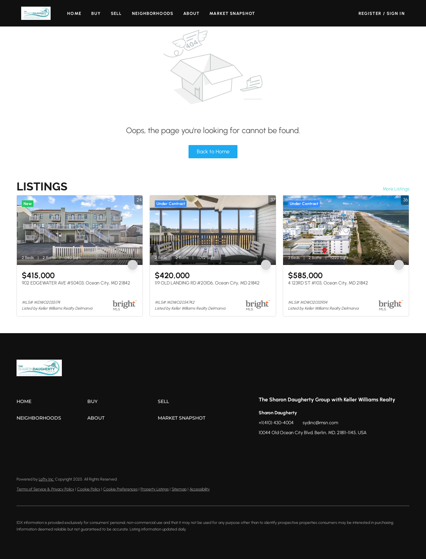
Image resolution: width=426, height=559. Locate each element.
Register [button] (370, 13)
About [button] (191, 13)
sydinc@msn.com (320, 423)
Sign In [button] (396, 13)
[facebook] (264, 448)
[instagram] (290, 448)
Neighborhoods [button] (152, 13)
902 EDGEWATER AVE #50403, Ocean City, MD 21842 (76, 283)
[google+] (316, 448)
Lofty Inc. (46, 479)
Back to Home (213, 151)
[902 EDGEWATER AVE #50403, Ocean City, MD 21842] (80, 230)
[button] (36, 13)
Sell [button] (116, 13)
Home (74, 13)
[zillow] (277, 448)
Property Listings (155, 489)
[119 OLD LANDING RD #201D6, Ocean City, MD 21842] (213, 230)
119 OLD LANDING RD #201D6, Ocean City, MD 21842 (207, 283)
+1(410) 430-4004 (276, 423)
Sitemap (179, 489)
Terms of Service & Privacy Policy (45, 489)
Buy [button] (96, 13)
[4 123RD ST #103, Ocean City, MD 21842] (346, 230)
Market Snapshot (232, 13)
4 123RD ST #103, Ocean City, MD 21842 (328, 283)
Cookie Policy (88, 489)
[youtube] (303, 448)
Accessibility (200, 489)
